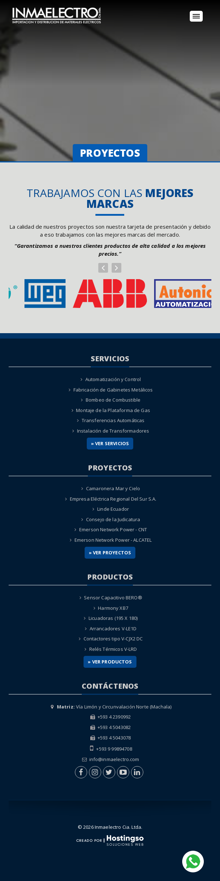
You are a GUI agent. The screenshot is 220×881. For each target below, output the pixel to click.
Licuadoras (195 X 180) (113, 618)
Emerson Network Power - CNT (113, 529)
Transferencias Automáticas (113, 420)
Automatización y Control (113, 379)
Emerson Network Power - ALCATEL (113, 540)
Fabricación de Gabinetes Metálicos (113, 389)
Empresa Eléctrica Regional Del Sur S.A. (113, 499)
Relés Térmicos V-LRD (113, 649)
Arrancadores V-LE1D (113, 628)
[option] (110, 293)
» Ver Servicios (110, 443)
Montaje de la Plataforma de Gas (113, 410)
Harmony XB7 (113, 608)
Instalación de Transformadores (113, 431)
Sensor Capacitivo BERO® (113, 597)
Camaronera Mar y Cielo (113, 488)
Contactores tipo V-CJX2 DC (113, 638)
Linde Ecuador (113, 509)
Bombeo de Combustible (113, 400)
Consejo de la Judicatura (113, 519)
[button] (103, 268)
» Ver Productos (110, 661)
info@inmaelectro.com (114, 759)
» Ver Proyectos (110, 552)
